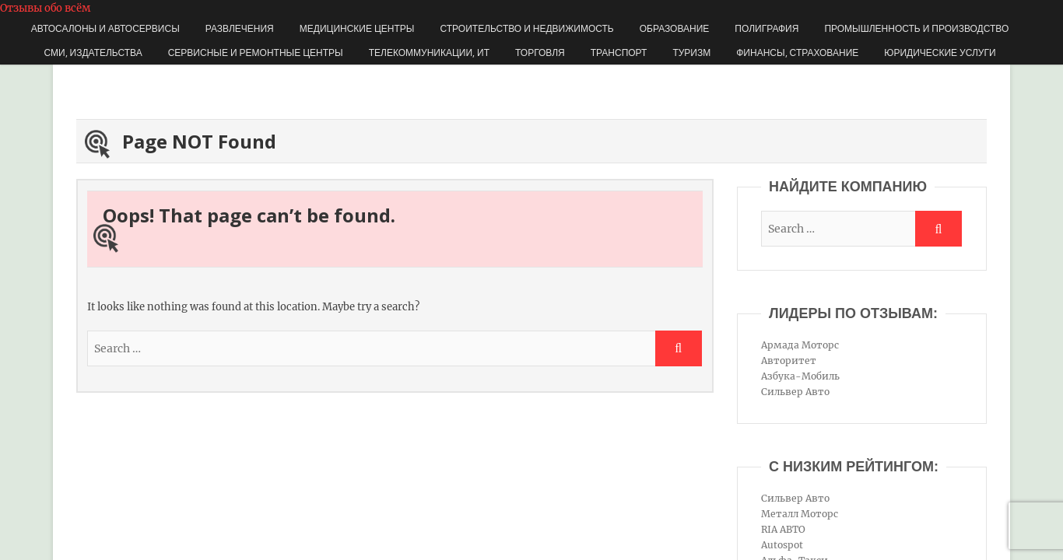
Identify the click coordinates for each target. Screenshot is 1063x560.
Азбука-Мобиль (800, 376)
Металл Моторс (799, 514)
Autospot (782, 545)
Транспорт (619, 52)
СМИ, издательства (93, 52)
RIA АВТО (783, 529)
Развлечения (239, 28)
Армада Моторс (800, 345)
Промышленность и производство (916, 28)
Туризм (691, 52)
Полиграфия (766, 28)
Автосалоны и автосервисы (105, 28)
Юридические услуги (939, 52)
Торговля (540, 52)
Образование (675, 28)
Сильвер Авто (795, 391)
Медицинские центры (357, 28)
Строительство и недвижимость (527, 28)
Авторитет (788, 360)
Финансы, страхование (797, 52)
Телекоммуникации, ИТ (429, 52)
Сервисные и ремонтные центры (255, 52)
